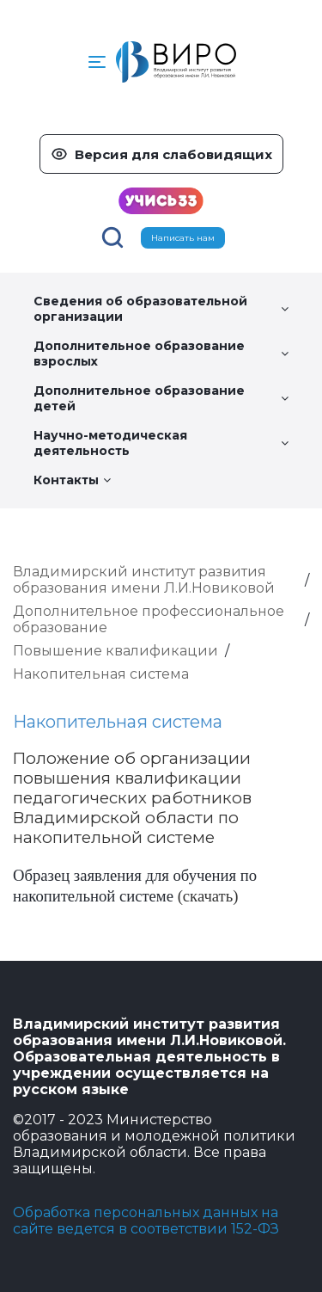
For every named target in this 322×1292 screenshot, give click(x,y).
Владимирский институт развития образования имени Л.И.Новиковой (144, 579)
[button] (97, 62)
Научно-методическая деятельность (161, 443)
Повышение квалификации (115, 651)
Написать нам (183, 237)
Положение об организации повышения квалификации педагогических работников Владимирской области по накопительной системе (132, 797)
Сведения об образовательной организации (161, 308)
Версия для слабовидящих (173, 154)
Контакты (72, 480)
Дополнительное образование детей (161, 398)
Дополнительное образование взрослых (161, 353)
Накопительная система (101, 674)
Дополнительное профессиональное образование (148, 619)
